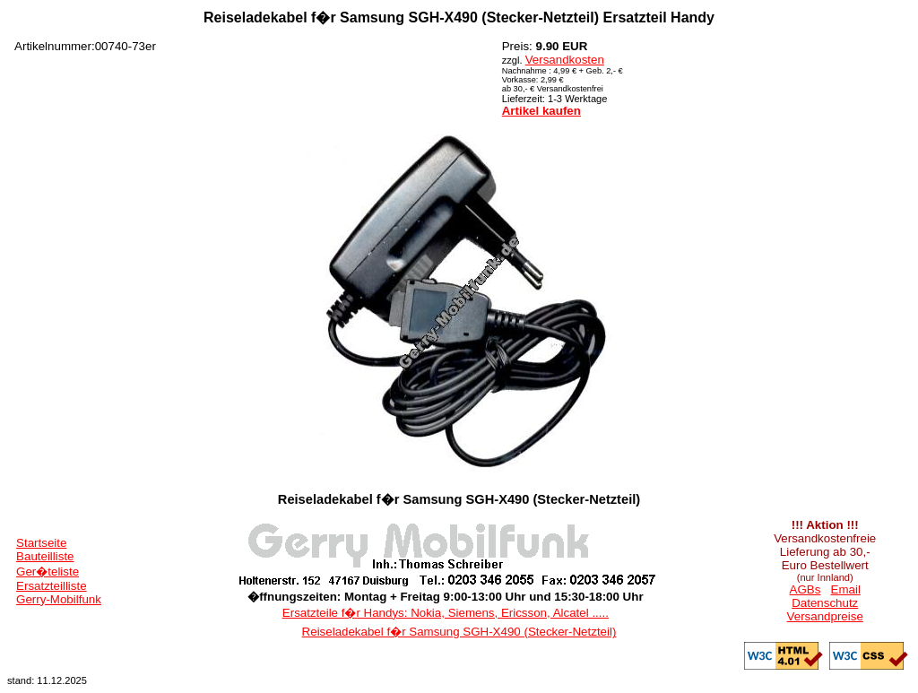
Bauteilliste (45, 556)
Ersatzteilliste (51, 586)
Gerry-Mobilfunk (58, 599)
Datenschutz (825, 603)
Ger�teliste (47, 571)
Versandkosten (564, 59)
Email (846, 589)
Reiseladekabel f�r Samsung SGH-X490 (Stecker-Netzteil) (459, 631)
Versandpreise (825, 616)
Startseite (41, 543)
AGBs (805, 589)
